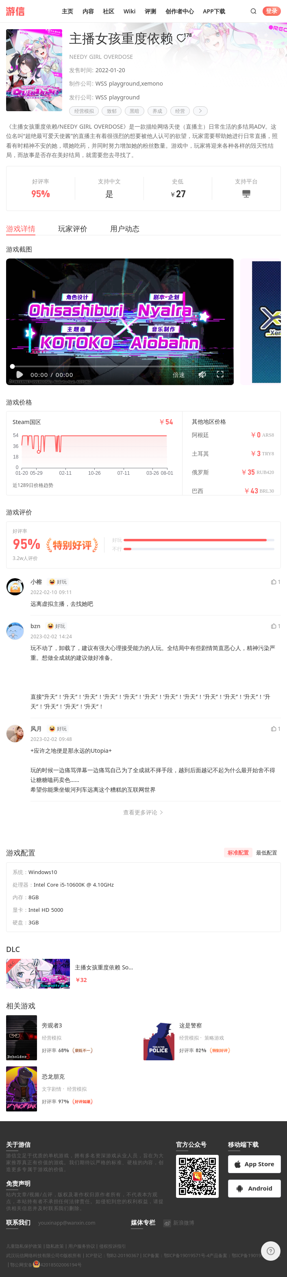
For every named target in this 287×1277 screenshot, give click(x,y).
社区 (108, 11)
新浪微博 (178, 1232)
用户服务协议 (81, 1256)
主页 (67, 11)
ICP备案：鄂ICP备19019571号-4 (176, 1265)
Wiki (130, 11)
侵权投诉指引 (112, 1256)
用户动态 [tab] (124, 228)
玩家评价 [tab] (72, 228)
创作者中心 (179, 11)
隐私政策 (55, 1256)
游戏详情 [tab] (20, 228)
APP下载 (214, 11)
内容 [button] (88, 11)
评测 (150, 11)
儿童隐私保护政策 (24, 1256)
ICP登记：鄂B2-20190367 (112, 1265)
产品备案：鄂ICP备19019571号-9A (244, 1265)
